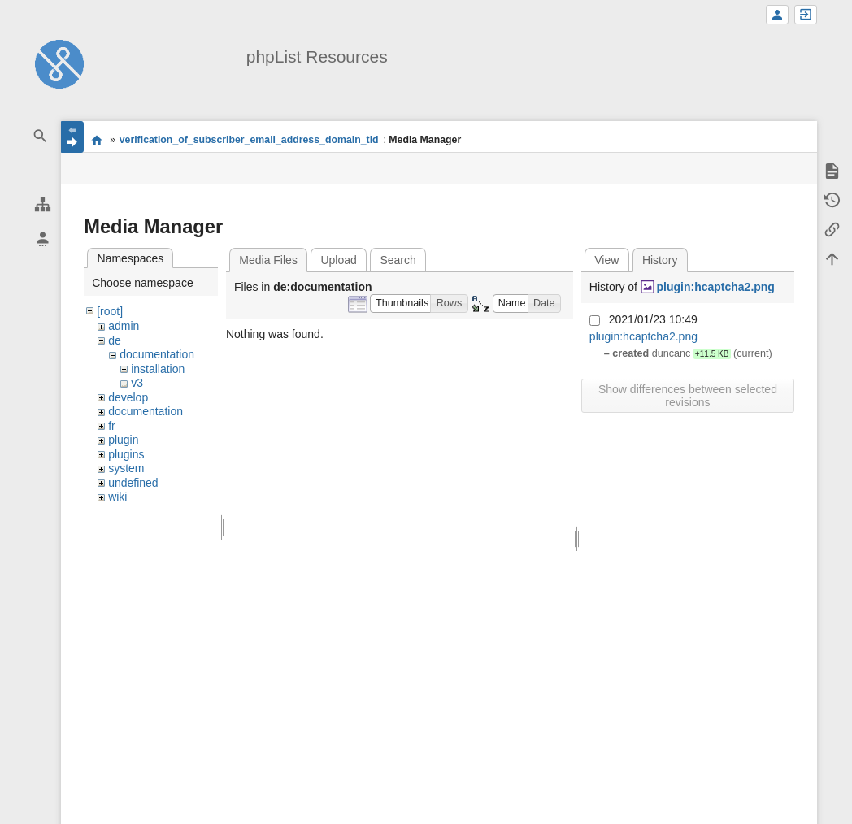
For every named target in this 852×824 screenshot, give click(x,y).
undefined (133, 482)
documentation (157, 354)
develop (128, 397)
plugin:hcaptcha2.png (715, 286)
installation (158, 368)
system (126, 468)
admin (123, 325)
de (114, 340)
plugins (126, 454)
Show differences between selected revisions (687, 396)
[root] (110, 311)
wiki (117, 496)
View (606, 260)
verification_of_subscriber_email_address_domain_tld (249, 139)
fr (111, 425)
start (96, 140)
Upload (338, 260)
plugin (123, 439)
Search (397, 260)
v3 (137, 382)
